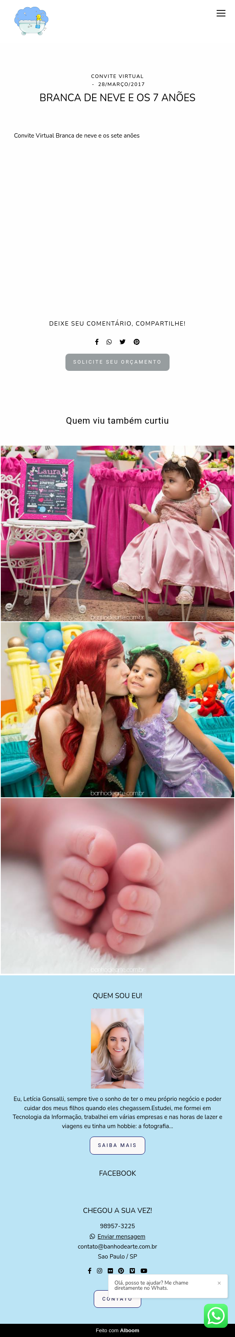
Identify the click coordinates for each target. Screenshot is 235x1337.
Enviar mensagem (122, 1237)
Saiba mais (117, 1145)
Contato (117, 1299)
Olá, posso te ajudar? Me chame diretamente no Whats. (151, 1286)
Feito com (117, 1330)
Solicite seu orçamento (117, 362)
